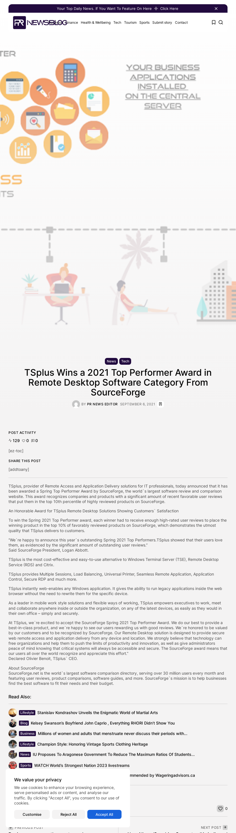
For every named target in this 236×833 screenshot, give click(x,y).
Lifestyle (27, 713)
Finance (71, 22)
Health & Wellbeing (96, 22)
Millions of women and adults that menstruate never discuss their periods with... (112, 734)
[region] (68, 798)
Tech (117, 22)
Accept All (104, 814)
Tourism (130, 22)
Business (27, 734)
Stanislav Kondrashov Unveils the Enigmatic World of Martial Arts (97, 713)
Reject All (68, 814)
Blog (23, 724)
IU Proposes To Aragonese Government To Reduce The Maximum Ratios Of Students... (114, 755)
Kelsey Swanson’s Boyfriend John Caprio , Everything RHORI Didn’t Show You (103, 724)
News (111, 361)
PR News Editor (102, 404)
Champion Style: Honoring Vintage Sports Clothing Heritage (92, 746)
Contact (181, 22)
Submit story (162, 22)
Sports (144, 22)
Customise (32, 814)
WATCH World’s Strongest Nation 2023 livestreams (82, 767)
